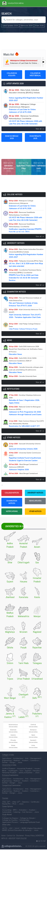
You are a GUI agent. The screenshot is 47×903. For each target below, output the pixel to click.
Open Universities (33, 736)
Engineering (7, 760)
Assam (37, 768)
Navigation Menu (13, 3)
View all (40, 128)
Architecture (18, 758)
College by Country (9, 820)
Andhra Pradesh (8, 768)
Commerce (34, 760)
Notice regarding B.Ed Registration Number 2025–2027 (26, 95)
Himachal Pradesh (9, 772)
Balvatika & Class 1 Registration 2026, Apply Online (25, 399)
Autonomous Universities (13, 726)
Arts (26, 758)
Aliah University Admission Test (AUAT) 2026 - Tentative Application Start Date (25, 315)
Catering (16, 812)
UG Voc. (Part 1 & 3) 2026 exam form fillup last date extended (26, 263)
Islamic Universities (13, 736)
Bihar (4, 770)
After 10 (6, 802)
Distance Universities (33, 731)
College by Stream (27, 818)
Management (35, 758)
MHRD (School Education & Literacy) (16, 830)
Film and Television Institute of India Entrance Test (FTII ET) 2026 (25, 302)
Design (12, 762)
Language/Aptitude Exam (30, 822)
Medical (17, 760)
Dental (5, 762)
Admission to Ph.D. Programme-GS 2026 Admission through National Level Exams (25, 412)
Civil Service (27, 812)
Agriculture (6, 758)
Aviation (25, 760)
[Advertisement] (24, 41)
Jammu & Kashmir (25, 772)
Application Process (10, 822)
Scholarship (24, 820)
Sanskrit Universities (33, 741)
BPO (15, 810)
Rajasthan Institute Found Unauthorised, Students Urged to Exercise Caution (25, 457)
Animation (23, 810)
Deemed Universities (13, 731)
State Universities (13, 746)
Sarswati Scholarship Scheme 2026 (25, 446)
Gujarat (28, 770)
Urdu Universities (33, 746)
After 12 (16, 802)
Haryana (36, 770)
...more (19, 762)
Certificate (35, 802)
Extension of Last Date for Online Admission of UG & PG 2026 (22, 108)
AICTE (4, 828)
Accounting (6, 810)
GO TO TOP (41, 841)
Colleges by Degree (10, 818)
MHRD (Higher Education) (32, 828)
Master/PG (6, 804)
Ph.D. (14, 804)
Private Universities (13, 741)
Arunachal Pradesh (24, 768)
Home (3, 835)
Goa (21, 770)
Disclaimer (20, 835)
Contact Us (11, 835)
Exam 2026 (39, 26)
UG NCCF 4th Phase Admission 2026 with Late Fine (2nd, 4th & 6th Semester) (25, 120)
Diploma (25, 802)
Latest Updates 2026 (10, 26)
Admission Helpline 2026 (23, 467)
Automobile (6, 812)
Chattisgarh (13, 770)
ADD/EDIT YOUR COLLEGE (18, 838)
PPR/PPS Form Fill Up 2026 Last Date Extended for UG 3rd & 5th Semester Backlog (25, 275)
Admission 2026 (26, 26)
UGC (11, 828)
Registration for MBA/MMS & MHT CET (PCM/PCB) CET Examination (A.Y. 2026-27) (26, 426)
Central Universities (33, 726)
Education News (25, 350)
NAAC (17, 828)
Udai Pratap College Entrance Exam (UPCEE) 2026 (24, 328)
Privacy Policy (30, 835)
